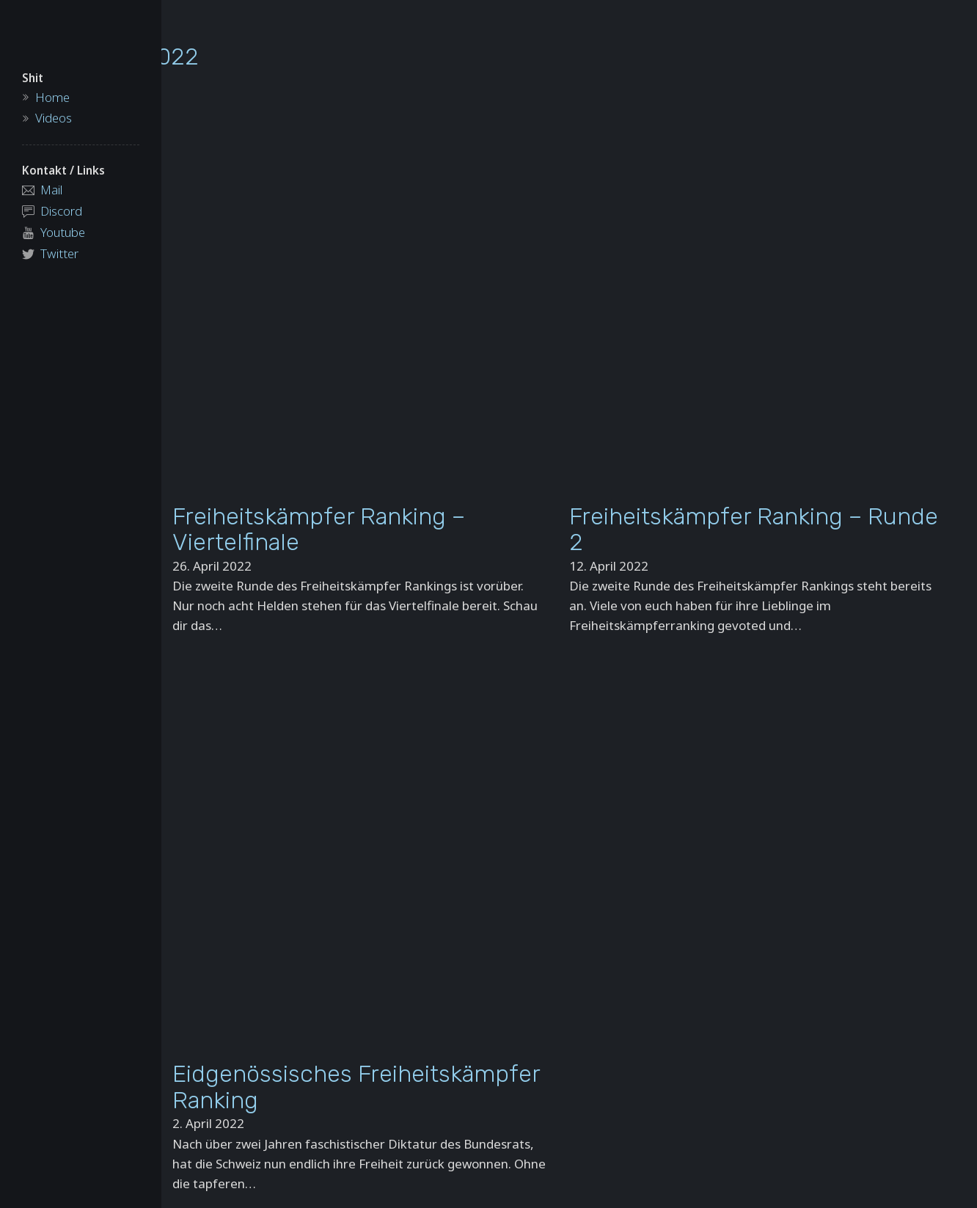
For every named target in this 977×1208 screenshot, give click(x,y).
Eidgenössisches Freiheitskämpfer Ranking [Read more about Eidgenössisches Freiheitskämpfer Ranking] (356, 1087)
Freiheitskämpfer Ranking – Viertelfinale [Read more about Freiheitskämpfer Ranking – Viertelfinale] (318, 529)
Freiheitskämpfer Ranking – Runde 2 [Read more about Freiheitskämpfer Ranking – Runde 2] (753, 529)
